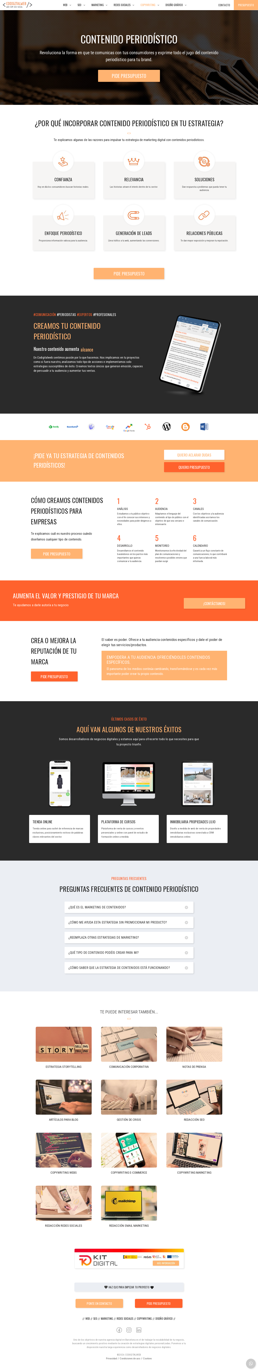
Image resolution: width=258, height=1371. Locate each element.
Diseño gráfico (174, 5)
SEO (79, 5)
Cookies (147, 1358)
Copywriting (148, 5)
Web (65, 5)
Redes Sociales (122, 5)
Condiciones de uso (130, 1358)
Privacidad (111, 1358)
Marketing (97, 5)
